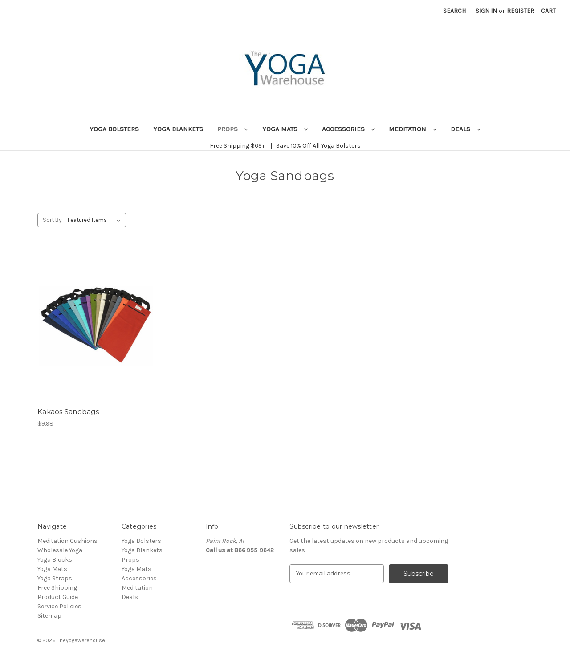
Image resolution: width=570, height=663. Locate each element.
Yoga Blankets (178, 129)
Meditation (412, 129)
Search (454, 11)
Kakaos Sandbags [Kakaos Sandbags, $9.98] (68, 411)
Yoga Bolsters (114, 129)
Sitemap (49, 615)
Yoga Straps (54, 578)
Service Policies (59, 606)
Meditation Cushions (67, 541)
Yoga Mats (285, 129)
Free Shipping (57, 587)
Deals (465, 129)
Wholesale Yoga (59, 550)
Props (232, 129)
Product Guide (57, 597)
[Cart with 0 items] (548, 11)
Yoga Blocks (54, 559)
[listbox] (96, 220)
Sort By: (53, 220)
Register (520, 11)
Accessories (348, 129)
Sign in (486, 11)
